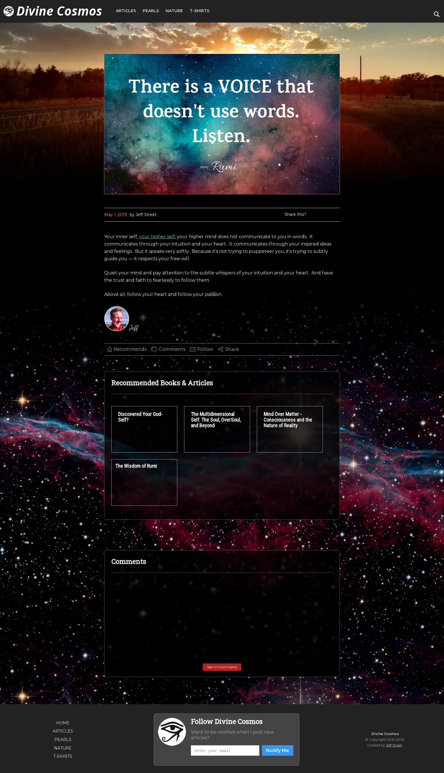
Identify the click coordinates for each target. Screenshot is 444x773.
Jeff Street (394, 745)
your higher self (157, 236)
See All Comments (222, 667)
